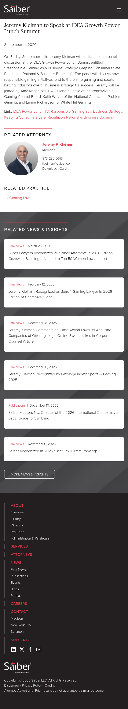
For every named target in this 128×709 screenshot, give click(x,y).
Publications (17, 405)
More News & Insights (29, 474)
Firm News (16, 245)
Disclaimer (11, 685)
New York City (21, 625)
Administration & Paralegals (30, 538)
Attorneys (21, 554)
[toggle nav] (119, 9)
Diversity (17, 525)
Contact (19, 611)
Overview (18, 512)
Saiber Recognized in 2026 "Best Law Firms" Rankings (53, 450)
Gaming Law (19, 197)
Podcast (16, 595)
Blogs (15, 589)
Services (19, 546)
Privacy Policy (32, 685)
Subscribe (21, 640)
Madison (17, 618)
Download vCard (54, 168)
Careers (19, 603)
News (16, 562)
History (16, 518)
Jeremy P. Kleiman (57, 144)
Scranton (17, 631)
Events (16, 582)
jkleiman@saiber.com (57, 163)
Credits (50, 685)
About (17, 505)
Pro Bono (17, 531)
